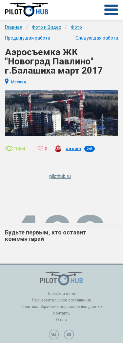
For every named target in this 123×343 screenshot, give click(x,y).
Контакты (62, 313)
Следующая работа (96, 38)
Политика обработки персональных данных (61, 306)
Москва (18, 82)
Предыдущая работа (27, 38)
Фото (76, 27)
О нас (61, 319)
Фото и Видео (46, 27)
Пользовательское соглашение (61, 300)
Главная (13, 27)
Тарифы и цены (61, 293)
